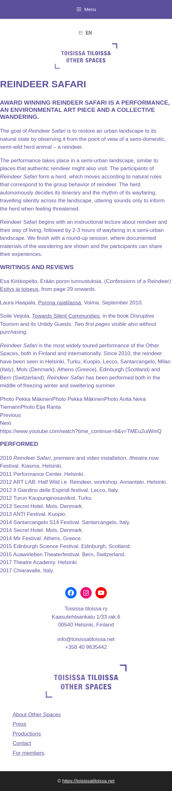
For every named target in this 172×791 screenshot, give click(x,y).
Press (19, 724)
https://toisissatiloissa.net (88, 780)
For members (28, 753)
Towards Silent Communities (66, 316)
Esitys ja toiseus (19, 289)
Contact (22, 743)
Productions (27, 734)
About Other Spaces (37, 715)
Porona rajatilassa (59, 303)
